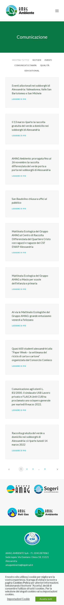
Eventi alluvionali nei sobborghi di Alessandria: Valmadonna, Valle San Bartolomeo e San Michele (31, 89)
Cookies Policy (21, 582)
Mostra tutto (20, 60)
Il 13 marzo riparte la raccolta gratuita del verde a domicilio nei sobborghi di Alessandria (30, 125)
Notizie (37, 60)
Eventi (48, 60)
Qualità (44, 65)
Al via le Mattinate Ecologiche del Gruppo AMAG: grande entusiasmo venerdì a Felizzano (31, 316)
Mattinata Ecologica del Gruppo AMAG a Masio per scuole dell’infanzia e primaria (30, 279)
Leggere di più (19, 99)
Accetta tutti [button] (46, 599)
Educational (32, 70)
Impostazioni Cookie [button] (18, 598)
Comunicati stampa (26, 65)
